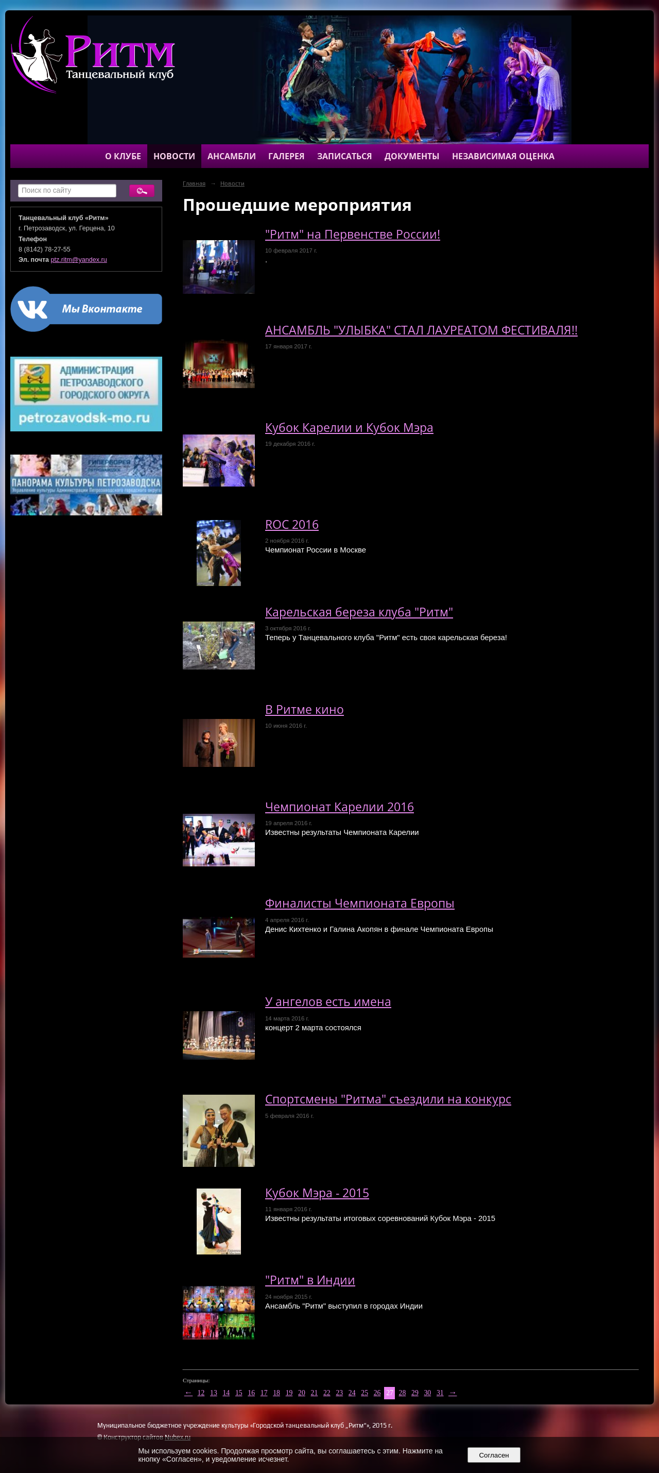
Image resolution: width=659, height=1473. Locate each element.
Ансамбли (231, 156)
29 (415, 1393)
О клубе (123, 156)
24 (352, 1393)
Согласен (494, 1455)
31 (440, 1393)
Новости (174, 156)
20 (301, 1393)
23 (339, 1393)
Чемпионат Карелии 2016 (339, 807)
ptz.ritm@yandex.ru (79, 259)
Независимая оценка (503, 156)
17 (264, 1393)
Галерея (286, 156)
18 (276, 1393)
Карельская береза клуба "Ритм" (359, 612)
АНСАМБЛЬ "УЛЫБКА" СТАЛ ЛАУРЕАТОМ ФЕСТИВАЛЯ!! (421, 330)
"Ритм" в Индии (310, 1280)
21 (314, 1393)
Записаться (344, 156)
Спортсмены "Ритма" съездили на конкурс (388, 1099)
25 (364, 1393)
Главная (194, 183)
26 (377, 1393)
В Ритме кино (304, 709)
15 (238, 1393)
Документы (412, 156)
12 (201, 1393)
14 (226, 1393)
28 (402, 1393)
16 (251, 1393)
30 (427, 1393)
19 (289, 1393)
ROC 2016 (292, 524)
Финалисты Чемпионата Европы (360, 903)
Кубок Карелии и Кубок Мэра (349, 428)
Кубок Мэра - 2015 (317, 1193)
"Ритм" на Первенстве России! (352, 234)
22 (327, 1393)
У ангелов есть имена (328, 1002)
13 (213, 1393)
